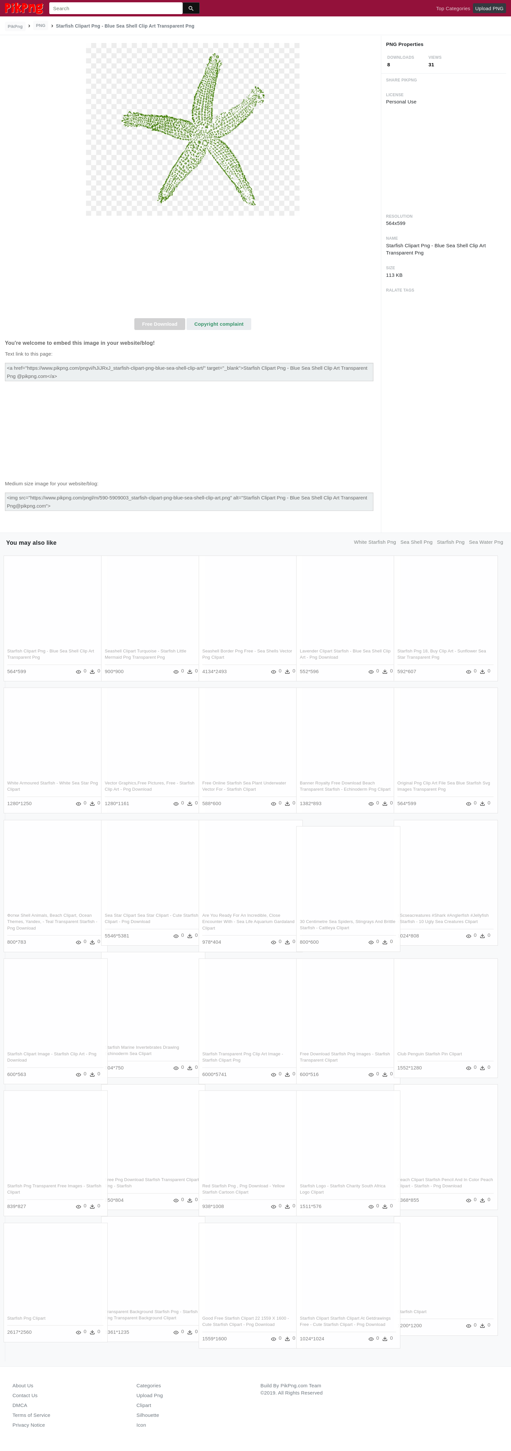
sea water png (486, 542)
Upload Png (150, 1395)
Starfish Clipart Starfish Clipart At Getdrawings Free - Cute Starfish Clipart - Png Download (341, 1324)
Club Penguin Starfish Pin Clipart (429, 1053)
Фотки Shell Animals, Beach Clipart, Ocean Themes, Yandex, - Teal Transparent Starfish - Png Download (49, 921)
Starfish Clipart (412, 1311)
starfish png (451, 542)
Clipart (144, 1405)
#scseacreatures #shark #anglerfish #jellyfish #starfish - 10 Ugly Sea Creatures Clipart (433, 921)
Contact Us (24, 1395)
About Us (22, 1385)
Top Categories (453, 8)
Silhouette (148, 1415)
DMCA (19, 1405)
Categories (149, 1385)
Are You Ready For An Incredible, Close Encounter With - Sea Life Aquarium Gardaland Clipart (241, 921)
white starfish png (375, 542)
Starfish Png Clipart (26, 1317)
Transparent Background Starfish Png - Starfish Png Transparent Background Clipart (143, 1318)
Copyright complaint (219, 324)
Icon (141, 1425)
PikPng (15, 26)
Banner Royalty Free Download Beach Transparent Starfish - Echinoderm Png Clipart (338, 789)
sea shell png (416, 542)
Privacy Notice (28, 1425)
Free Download (160, 324)
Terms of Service (31, 1415)
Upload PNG (489, 8)
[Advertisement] (193, 269)
